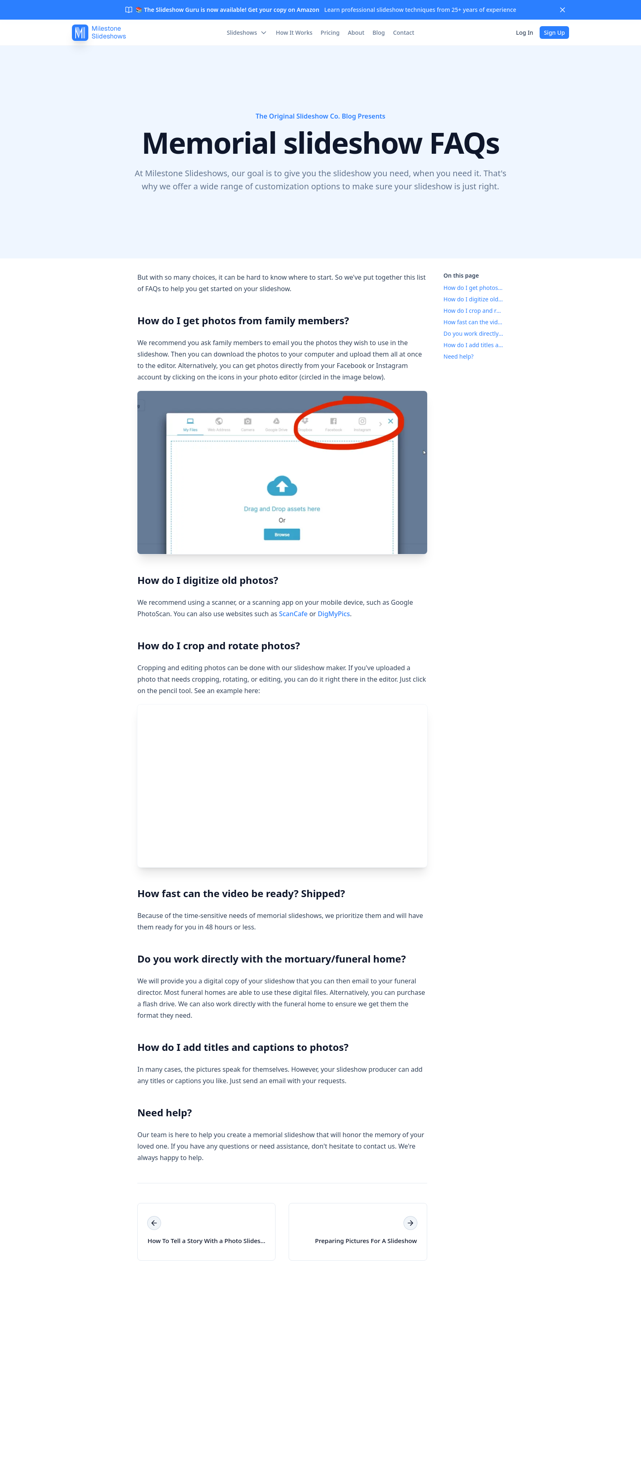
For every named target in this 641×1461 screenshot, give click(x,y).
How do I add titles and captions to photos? (241, 1047)
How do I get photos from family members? (241, 320)
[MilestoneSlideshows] (99, 33)
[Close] (562, 9)
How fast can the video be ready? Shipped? (239, 893)
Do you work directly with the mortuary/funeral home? (270, 958)
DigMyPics (334, 613)
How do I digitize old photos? (206, 580)
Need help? (163, 1112)
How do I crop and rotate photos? (217, 645)
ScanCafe (293, 613)
